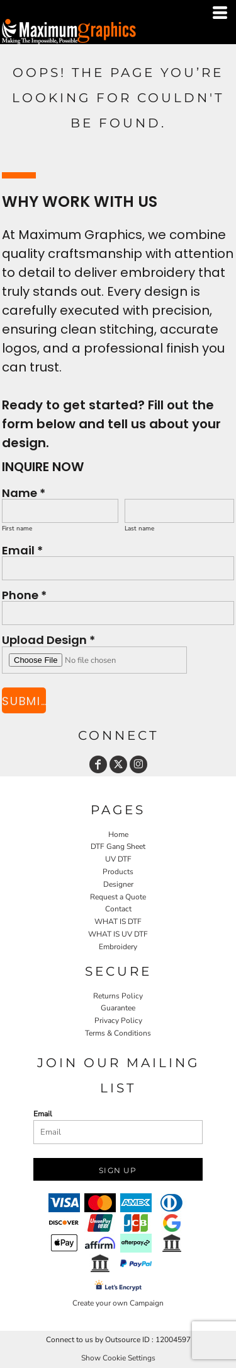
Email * (22, 549)
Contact (118, 909)
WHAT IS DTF (118, 921)
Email (42, 1114)
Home (118, 834)
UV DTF (118, 859)
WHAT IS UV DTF (118, 934)
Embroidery (118, 947)
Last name (139, 528)
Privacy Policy (118, 1020)
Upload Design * (48, 639)
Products (118, 872)
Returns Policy (118, 996)
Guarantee (118, 1008)
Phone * (24, 594)
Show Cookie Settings (118, 1358)
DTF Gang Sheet (118, 846)
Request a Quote (118, 897)
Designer (118, 884)
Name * (23, 492)
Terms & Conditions (118, 1033)
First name (17, 528)
